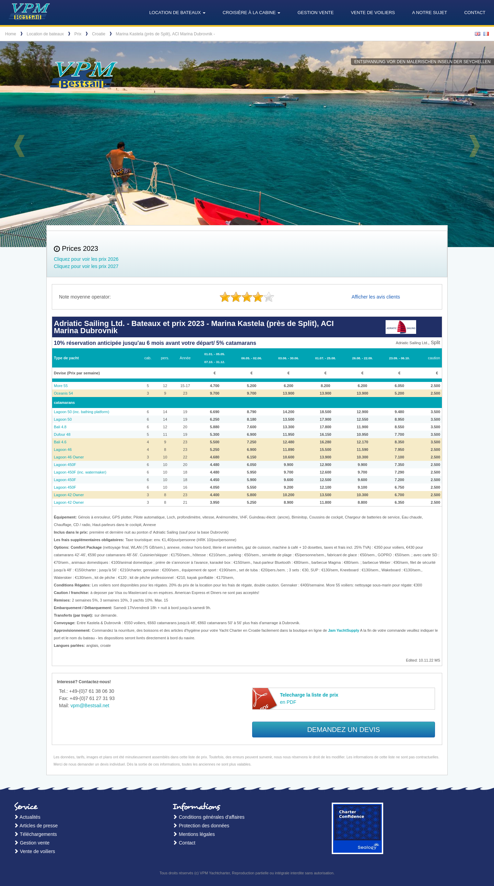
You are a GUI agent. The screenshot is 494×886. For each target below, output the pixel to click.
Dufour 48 (62, 434)
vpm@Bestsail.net (89, 705)
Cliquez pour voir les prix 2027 (86, 266)
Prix (78, 34)
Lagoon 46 (63, 449)
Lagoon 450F (65, 465)
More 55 (61, 386)
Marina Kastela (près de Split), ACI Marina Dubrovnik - (165, 34)
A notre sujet (429, 12)
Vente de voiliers (373, 12)
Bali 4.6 (60, 442)
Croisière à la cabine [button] (251, 12)
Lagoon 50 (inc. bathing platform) (81, 412)
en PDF (309, 698)
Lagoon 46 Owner (69, 457)
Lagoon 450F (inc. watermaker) (80, 472)
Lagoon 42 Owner (69, 495)
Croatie (98, 34)
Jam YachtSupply (343, 630)
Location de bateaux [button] (177, 12)
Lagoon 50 (63, 419)
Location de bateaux (45, 34)
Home (10, 34)
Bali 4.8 (60, 427)
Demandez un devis (343, 729)
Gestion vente (315, 12)
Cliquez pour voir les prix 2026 (86, 259)
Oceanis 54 (63, 393)
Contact (474, 12)
